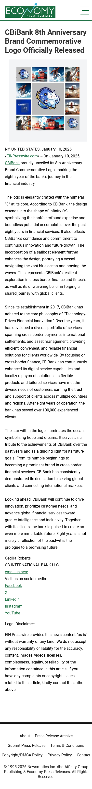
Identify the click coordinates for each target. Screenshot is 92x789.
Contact (83, 755)
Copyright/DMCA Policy (22, 755)
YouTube (12, 613)
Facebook (13, 585)
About (25, 736)
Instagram (14, 606)
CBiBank (12, 163)
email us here (16, 572)
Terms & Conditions (67, 745)
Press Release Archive (54, 736)
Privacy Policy (60, 755)
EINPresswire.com (22, 156)
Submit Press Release (26, 745)
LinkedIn (12, 599)
